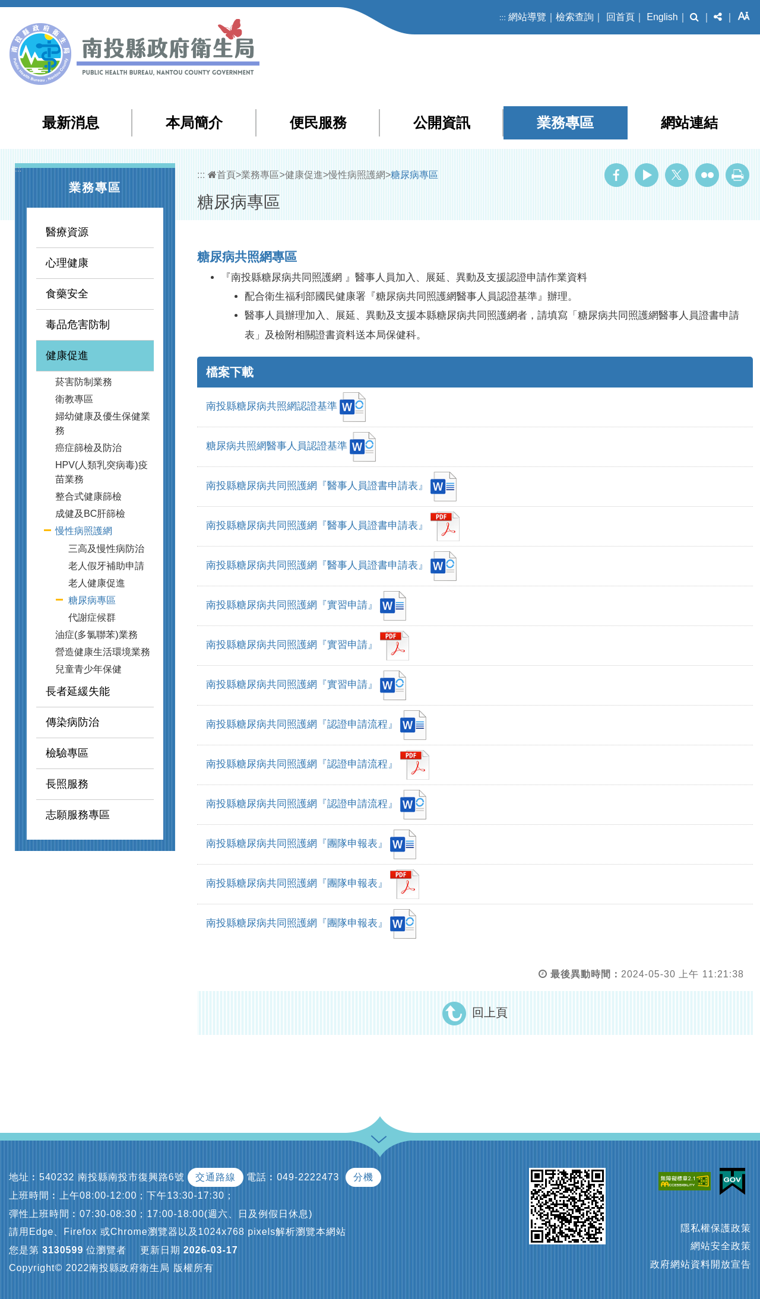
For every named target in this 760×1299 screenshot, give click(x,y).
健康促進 (67, 355)
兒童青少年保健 (88, 669)
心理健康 (67, 263)
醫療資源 (67, 232)
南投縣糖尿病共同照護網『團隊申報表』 (311, 844)
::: (502, 17)
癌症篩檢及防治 (88, 448)
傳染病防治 (72, 722)
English (662, 17)
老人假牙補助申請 (106, 566)
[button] (694, 17)
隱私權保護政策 (715, 1228)
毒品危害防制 (78, 325)
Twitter (677, 175)
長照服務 (67, 784)
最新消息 (70, 123)
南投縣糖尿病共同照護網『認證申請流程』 (316, 725)
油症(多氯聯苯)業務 (96, 635)
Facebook (616, 175)
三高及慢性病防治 (106, 549)
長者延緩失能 (78, 691)
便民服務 (318, 123)
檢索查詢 (575, 17)
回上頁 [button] (490, 1012)
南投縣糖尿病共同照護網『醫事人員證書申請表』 (331, 486)
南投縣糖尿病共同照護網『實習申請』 (306, 606)
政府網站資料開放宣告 (700, 1264)
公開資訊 (441, 123)
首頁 (222, 175)
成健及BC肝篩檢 (90, 514)
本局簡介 (194, 123)
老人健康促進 (96, 583)
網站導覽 (527, 17)
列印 (737, 175)
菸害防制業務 (83, 382)
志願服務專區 (78, 815)
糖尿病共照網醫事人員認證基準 (291, 447)
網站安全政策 (721, 1246)
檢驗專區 (67, 753)
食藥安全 (67, 294)
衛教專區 (74, 399)
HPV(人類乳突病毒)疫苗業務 (101, 472)
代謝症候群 (92, 617)
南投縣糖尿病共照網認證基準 (286, 407)
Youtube (646, 175)
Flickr (707, 175)
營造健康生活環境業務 (102, 652)
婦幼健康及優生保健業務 (102, 423)
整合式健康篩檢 (88, 496)
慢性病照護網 (83, 531)
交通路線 (215, 1177)
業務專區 (565, 123)
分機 (363, 1177)
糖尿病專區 (92, 600)
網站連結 (689, 123)
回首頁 (620, 17)
